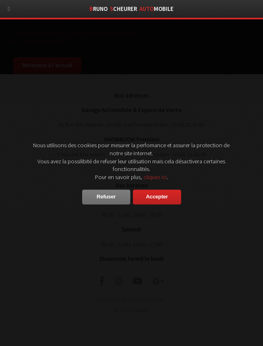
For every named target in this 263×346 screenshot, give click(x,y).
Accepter (157, 197)
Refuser (106, 197)
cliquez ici (155, 177)
